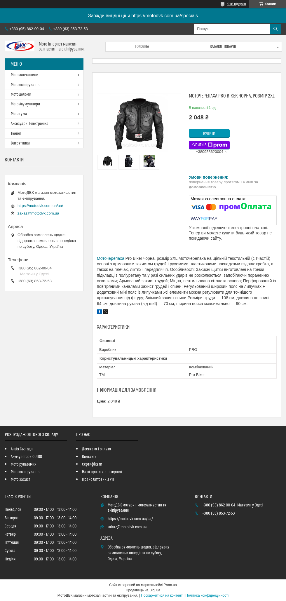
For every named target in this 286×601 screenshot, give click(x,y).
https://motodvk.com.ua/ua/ (40, 205)
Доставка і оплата (96, 449)
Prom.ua (170, 585)
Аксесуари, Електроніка (29, 123)
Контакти (89, 456)
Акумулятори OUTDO (26, 456)
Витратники (20, 143)
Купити (209, 133)
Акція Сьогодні (22, 449)
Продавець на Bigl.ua (143, 590)
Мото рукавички (23, 464)
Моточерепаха (110, 258)
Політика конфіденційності (207, 595)
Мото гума (19, 114)
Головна (142, 46)
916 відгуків (236, 4)
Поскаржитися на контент (161, 595)
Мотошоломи (21, 94)
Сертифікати (92, 464)
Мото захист (20, 479)
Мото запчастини (24, 75)
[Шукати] (275, 29)
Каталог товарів (223, 46)
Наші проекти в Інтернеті (102, 472)
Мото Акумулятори (25, 104)
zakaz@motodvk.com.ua (38, 213)
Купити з (209, 145)
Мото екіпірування (25, 85)
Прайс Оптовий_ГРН (98, 479)
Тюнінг (16, 133)
